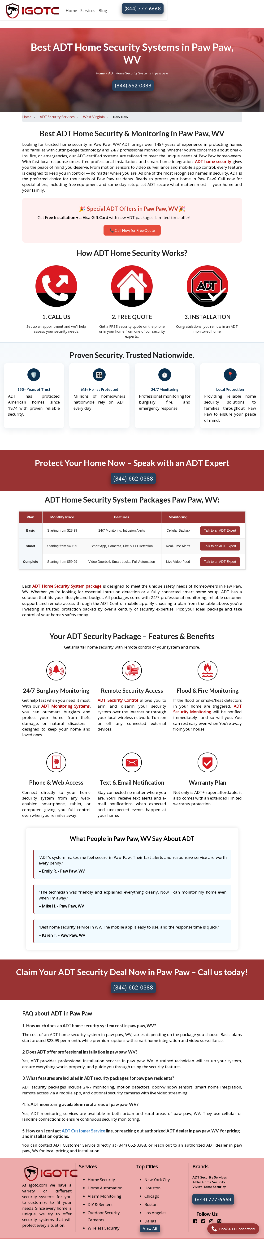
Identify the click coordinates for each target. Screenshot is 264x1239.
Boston (150, 1204)
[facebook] (193, 1221)
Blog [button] (103, 10)
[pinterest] (217, 1221)
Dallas (150, 1221)
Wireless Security (104, 1228)
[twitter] (201, 1221)
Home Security (101, 1179)
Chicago (151, 1196)
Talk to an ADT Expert (220, 530)
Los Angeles (155, 1212)
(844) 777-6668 (143, 8)
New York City (157, 1179)
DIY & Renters (100, 1204)
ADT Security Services (57, 117)
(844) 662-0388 (133, 85)
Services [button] (87, 10)
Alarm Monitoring (104, 1196)
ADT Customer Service (83, 1130)
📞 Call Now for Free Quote (132, 230)
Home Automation (105, 1188)
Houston (152, 1188)
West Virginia (94, 117)
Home (71, 10)
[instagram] (209, 1221)
